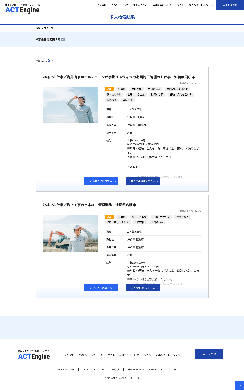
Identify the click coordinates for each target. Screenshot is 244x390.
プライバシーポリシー (93, 369)
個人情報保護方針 (66, 369)
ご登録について (119, 5)
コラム (180, 5)
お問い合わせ (179, 369)
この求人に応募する (101, 181)
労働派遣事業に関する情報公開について (146, 369)
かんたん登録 (230, 5)
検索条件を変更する (48, 39)
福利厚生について (162, 5)
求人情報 (101, 5)
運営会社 (116, 369)
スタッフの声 (140, 5)
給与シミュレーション (201, 5)
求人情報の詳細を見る (143, 181)
